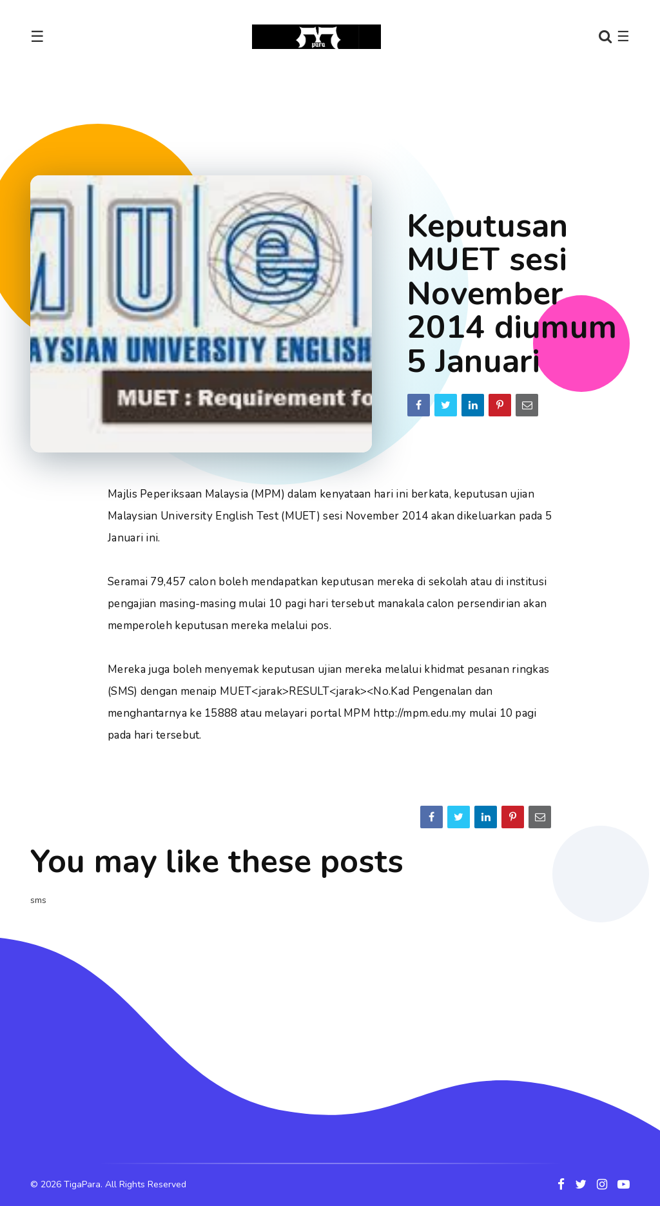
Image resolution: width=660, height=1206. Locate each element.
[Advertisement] (330, 112)
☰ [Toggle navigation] (37, 36)
